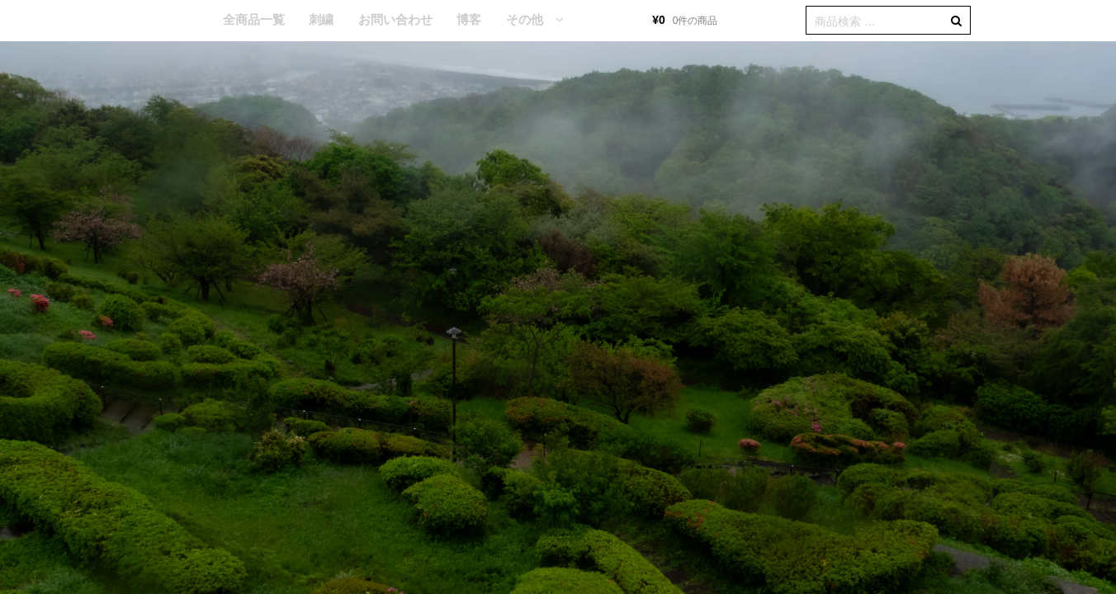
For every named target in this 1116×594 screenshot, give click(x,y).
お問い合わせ (395, 19)
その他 (524, 19)
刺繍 (321, 19)
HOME (185, 20)
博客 (468, 19)
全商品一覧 (254, 19)
